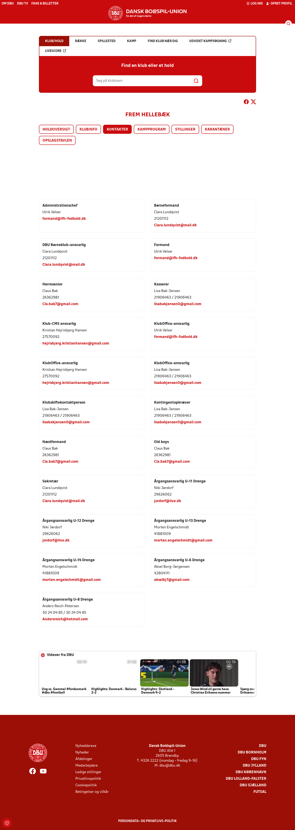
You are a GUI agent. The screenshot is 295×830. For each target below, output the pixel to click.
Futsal (259, 792)
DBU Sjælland (253, 785)
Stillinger (185, 129)
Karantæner (217, 129)
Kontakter (117, 129)
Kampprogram (151, 129)
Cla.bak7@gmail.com (60, 304)
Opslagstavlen (57, 140)
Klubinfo (88, 129)
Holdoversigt (56, 129)
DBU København (251, 772)
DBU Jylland (254, 765)
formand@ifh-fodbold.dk (64, 219)
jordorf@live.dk (167, 501)
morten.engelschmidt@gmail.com (183, 540)
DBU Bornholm (252, 752)
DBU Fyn (258, 759)
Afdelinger (83, 759)
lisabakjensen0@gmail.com (177, 304)
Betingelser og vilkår (92, 792)
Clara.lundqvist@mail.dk (175, 225)
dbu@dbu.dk (169, 765)
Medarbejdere (86, 765)
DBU (262, 746)
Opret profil (279, 3)
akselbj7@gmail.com (171, 580)
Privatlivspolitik (88, 779)
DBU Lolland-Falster (246, 779)
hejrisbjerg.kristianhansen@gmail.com (75, 343)
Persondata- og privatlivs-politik (147, 821)
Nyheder (82, 752)
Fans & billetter (44, 3)
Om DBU (8, 3)
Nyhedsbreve (85, 746)
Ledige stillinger (88, 772)
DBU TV (22, 3)
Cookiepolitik (86, 785)
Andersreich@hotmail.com (65, 619)
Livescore (55, 51)
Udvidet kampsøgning (210, 41)
